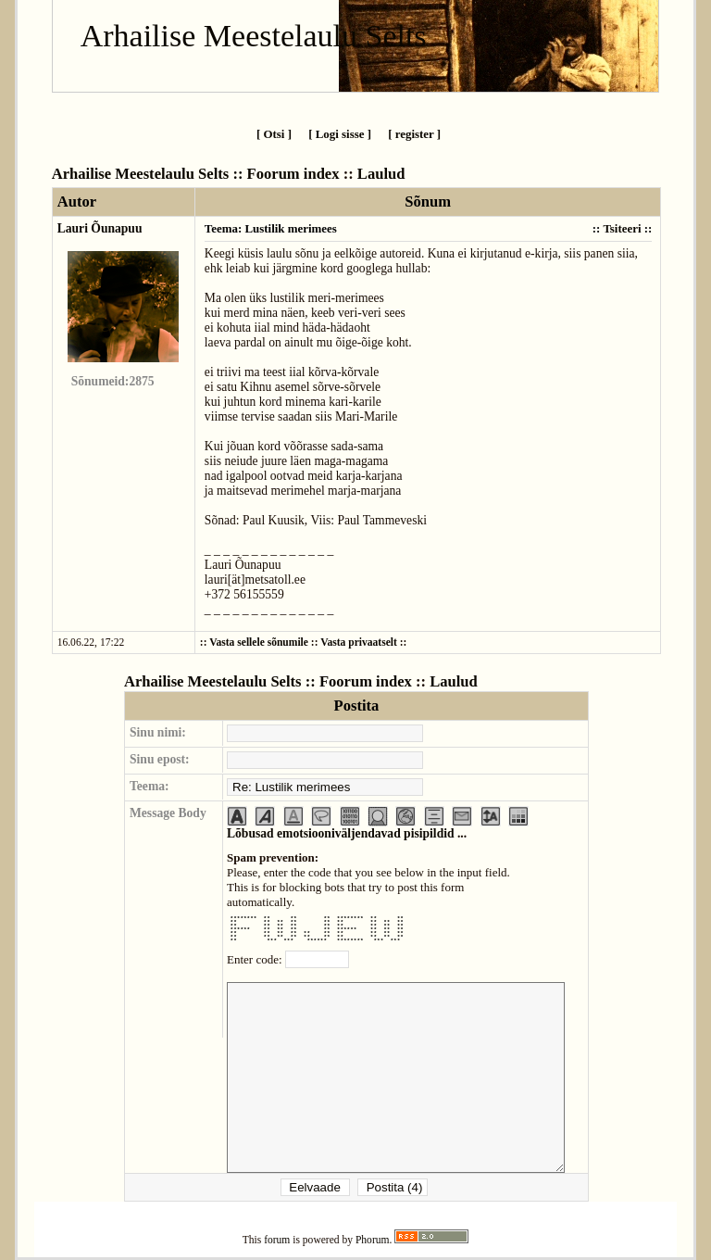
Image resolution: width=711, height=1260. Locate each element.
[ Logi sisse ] (339, 134)
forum (277, 1240)
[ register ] (414, 134)
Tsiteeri (622, 228)
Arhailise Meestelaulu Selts (254, 36)
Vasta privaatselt (358, 642)
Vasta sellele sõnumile (258, 642)
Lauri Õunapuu (100, 228)
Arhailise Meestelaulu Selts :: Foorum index (196, 174)
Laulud (381, 174)
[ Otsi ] (274, 134)
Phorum (373, 1240)
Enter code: (256, 959)
